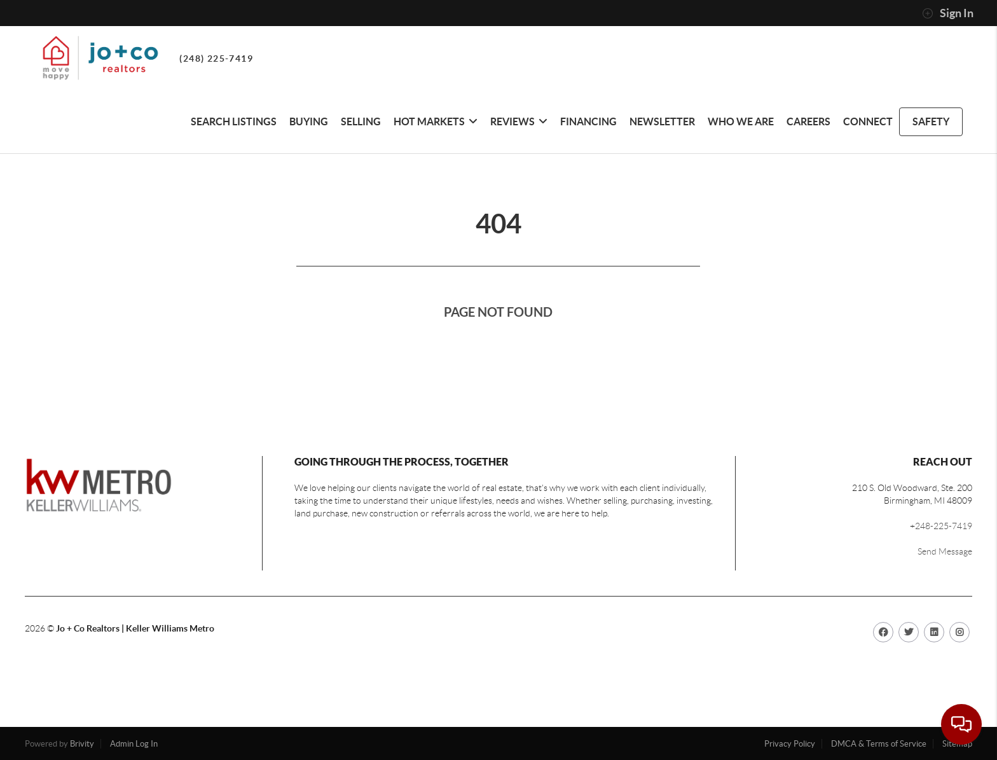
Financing (588, 121)
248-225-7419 (943, 526)
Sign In (947, 13)
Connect (868, 121)
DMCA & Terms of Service (878, 744)
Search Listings (234, 121)
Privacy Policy (789, 744)
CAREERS (808, 121)
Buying (308, 121)
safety (930, 121)
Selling (361, 121)
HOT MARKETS (436, 121)
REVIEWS (518, 121)
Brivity (82, 744)
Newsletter (662, 121)
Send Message (945, 551)
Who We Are (741, 121)
